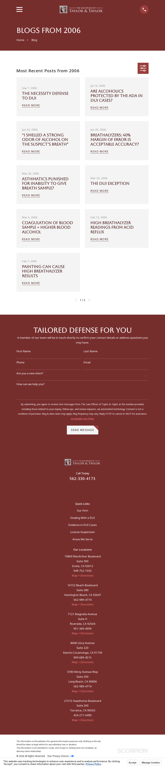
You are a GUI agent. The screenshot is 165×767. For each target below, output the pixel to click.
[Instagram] (87, 489)
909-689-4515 (82, 657)
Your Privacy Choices (60, 755)
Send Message (84, 429)
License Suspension (82, 532)
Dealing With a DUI (82, 518)
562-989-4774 (82, 600)
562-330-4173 (82, 478)
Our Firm (82, 510)
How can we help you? (30, 384)
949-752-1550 (82, 571)
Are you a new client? (29, 373)
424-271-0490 (82, 715)
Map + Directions (82, 575)
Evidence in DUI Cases (82, 525)
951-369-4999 (82, 628)
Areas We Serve (83, 539)
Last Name (90, 351)
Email (87, 362)
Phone (20, 362)
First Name (23, 351)
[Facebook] (78, 489)
